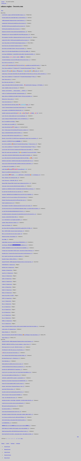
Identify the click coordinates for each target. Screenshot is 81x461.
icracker (7, 443)
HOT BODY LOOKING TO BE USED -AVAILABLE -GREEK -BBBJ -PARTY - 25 (17, 414)
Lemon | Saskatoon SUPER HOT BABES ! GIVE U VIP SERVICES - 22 (15, 118)
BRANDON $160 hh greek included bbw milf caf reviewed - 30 (13, 26)
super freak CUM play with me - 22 (8, 389)
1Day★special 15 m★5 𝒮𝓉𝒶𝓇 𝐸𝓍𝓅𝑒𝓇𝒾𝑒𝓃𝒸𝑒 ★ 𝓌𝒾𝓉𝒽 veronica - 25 (13, 349)
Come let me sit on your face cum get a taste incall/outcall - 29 (13, 403)
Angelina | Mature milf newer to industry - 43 (10, 222)
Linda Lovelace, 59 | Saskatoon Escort (9, 329)
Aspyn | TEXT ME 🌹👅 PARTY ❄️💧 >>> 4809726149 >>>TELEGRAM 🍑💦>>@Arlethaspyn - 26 (21, 174)
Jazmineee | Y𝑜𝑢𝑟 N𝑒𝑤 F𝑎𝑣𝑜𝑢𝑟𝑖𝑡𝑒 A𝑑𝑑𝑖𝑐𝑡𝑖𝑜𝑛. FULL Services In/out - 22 (14, 197)
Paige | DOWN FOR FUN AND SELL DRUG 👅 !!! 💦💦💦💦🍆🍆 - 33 (16, 104)
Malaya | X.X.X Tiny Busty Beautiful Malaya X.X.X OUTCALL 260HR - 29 (16, 51)
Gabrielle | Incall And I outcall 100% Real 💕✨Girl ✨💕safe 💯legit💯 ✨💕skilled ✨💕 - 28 (20, 113)
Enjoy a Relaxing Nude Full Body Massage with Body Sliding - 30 (14, 355)
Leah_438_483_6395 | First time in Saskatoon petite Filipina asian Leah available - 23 (17, 149)
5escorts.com (3, 3)
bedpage (2, 443)
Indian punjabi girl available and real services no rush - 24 (12, 363)
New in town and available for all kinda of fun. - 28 (11, 375)
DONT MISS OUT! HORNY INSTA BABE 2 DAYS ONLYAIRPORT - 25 (15, 428)
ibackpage (12, 443)
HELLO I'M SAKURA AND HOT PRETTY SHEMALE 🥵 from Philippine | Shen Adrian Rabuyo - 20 (21, 334)
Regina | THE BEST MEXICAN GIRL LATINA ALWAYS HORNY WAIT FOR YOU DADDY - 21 (20, 326)
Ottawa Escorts (7, 457)
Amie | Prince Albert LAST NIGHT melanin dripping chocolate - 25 (14, 42)
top (2, 10)
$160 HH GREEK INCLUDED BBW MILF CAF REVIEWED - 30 (14, 17)
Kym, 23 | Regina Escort (6, 323)
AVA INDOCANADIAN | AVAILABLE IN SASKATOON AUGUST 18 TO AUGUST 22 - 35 (19, 214)
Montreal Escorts (7, 449)
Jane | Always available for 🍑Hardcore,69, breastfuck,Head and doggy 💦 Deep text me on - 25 (19, 143)
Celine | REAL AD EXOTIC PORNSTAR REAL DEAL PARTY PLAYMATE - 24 (17, 155)
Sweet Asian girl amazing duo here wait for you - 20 (11, 411)
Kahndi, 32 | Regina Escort (7, 289)
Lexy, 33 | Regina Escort (6, 315)
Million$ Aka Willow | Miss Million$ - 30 (9, 236)
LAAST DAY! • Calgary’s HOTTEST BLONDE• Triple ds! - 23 (13, 14)
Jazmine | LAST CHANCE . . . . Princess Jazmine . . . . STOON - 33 (14, 90)
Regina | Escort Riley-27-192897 (8, 295)
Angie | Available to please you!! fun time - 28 (10, 87)
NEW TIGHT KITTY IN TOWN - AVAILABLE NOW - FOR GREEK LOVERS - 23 (17, 434)
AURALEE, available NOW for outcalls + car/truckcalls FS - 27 (13, 377)
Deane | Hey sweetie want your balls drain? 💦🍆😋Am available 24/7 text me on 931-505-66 (19, 152)
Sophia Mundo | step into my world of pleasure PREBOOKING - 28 (14, 242)
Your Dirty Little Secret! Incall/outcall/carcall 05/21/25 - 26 (13, 391)
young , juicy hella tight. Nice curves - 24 (9, 397)
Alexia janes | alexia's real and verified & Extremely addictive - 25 (14, 186)
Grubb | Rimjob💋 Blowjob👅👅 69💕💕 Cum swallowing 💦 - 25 (14, 169)
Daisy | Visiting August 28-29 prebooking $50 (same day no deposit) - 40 (15, 129)
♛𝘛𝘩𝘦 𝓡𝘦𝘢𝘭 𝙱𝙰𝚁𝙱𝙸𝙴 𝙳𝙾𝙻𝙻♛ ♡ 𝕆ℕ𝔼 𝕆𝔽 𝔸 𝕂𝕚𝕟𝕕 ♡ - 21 (13, 347)
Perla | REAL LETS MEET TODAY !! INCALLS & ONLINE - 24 (14, 48)
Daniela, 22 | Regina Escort (7, 281)
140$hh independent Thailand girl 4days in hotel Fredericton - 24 (13, 20)
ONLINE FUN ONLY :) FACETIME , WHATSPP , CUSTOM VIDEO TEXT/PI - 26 (17, 400)
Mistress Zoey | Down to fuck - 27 (8, 99)
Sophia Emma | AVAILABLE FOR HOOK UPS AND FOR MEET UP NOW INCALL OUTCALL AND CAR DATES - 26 (24, 73)
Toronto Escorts (7, 446)
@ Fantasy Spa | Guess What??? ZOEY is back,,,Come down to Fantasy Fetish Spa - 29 (18, 250)
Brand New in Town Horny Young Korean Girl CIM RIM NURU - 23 (14, 380)
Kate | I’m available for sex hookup (8, 121)
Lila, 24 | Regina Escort (6, 312)
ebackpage (18, 443)
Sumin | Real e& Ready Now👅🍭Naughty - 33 (10, 127)
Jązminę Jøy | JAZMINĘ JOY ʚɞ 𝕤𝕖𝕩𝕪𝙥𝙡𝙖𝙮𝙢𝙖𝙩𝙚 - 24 (12, 141)
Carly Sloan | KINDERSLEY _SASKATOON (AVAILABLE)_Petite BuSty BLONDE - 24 (18, 54)
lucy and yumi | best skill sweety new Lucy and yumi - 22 (12, 191)
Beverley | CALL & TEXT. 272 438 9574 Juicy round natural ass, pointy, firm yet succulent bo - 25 (20, 138)
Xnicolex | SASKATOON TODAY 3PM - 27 (10, 216)
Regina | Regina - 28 (5, 337)
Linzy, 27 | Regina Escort (6, 301)
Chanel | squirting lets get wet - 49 (8, 202)
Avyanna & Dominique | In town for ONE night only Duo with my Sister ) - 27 (16, 59)
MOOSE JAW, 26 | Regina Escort (8, 267)
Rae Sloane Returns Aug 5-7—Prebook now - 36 (11, 358)
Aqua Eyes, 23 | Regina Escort (7, 273)
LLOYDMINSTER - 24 (6, 422)
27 (16, 438)
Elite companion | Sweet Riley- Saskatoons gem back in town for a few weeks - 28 (17, 37)
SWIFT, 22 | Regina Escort (7, 298)
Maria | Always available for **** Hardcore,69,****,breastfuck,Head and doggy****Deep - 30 (19, 76)
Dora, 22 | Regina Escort (6, 317)
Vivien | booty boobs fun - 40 (7, 101)
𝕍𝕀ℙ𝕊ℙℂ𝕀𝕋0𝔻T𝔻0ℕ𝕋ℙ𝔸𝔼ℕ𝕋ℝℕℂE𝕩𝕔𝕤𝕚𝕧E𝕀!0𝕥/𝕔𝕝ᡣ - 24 (13, 366)
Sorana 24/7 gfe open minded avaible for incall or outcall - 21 (13, 383)
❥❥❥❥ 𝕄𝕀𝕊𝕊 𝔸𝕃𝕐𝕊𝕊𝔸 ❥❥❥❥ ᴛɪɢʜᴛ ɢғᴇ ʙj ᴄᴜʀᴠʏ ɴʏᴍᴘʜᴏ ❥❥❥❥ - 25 (16, 425)
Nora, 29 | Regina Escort (6, 309)
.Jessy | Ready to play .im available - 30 (9, 124)
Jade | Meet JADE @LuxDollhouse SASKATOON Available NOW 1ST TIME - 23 (17, 228)
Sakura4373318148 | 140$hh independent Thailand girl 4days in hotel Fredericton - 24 (17, 341)
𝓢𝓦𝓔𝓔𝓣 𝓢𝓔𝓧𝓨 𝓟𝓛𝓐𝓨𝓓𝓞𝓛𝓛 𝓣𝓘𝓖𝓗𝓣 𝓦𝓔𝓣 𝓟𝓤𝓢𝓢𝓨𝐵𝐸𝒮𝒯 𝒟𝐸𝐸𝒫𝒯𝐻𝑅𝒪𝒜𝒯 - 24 (16, 372)
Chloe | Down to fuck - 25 (6, 79)
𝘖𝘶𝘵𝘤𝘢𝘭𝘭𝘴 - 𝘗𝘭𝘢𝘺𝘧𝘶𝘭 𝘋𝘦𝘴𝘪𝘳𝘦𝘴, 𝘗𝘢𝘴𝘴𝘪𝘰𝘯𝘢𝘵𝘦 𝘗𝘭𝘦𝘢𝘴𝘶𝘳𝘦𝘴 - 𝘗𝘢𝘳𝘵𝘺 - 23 (13, 386)
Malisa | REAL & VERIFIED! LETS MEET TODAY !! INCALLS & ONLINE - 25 (17, 96)
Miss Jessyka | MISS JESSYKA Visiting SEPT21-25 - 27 (12, 135)
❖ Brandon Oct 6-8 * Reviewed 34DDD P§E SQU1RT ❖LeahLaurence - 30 (16, 34)
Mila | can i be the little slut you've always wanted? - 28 (12, 233)
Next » (22, 438)
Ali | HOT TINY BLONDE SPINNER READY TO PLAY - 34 (13, 211)
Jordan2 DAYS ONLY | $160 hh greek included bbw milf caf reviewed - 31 (15, 40)
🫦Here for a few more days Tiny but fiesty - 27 (10, 352)
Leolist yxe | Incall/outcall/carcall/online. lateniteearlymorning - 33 (14, 93)
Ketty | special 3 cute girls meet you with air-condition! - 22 (13, 256)
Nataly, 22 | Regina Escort (7, 287)
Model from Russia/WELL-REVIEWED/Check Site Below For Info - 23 (15, 431)
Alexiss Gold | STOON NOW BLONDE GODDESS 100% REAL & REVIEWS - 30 (17, 163)
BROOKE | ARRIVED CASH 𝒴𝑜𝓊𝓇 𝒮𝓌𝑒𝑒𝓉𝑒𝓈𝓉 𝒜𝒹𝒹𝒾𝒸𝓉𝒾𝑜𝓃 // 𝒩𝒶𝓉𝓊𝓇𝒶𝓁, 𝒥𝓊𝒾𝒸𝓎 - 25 (16, 344)
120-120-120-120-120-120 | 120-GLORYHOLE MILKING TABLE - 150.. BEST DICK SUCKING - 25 (21, 208)
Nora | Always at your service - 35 (8, 62)
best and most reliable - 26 (6, 408)
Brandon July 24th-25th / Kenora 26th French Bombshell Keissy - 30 (14, 31)
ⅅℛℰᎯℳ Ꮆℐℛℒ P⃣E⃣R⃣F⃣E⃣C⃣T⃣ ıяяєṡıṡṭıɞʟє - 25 (12, 369)
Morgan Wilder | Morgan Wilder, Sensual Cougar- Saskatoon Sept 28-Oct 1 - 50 (16, 183)
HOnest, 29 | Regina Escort (7, 292)
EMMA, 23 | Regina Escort (7, 320)
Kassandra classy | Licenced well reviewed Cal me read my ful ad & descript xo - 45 (17, 253)
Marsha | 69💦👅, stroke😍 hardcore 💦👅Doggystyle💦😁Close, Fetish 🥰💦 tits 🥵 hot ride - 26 (20, 70)
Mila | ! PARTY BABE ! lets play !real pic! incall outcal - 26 (13, 230)
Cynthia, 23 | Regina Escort (7, 284)
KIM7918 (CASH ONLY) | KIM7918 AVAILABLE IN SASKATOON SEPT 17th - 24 (17, 160)
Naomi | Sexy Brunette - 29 (7, 225)
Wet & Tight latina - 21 (6, 361)
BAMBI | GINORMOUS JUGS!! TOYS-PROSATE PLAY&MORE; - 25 (15, 247)
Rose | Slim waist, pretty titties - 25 (8, 82)
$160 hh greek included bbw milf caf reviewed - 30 (11, 28)
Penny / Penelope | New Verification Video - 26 (10, 177)
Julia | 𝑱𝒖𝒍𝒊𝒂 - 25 (5, 239)
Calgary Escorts (7, 452)
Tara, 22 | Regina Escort (6, 306)
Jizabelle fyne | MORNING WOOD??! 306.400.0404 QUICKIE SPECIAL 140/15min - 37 (18, 188)
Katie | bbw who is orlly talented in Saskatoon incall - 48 (12, 45)
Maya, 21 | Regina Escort (6, 303)
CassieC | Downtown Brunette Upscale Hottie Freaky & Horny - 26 (14, 107)
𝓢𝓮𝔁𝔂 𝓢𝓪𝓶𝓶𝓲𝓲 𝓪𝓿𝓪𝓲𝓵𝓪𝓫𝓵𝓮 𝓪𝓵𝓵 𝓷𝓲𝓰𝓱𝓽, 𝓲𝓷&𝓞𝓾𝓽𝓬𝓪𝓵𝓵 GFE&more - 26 (14, 417)
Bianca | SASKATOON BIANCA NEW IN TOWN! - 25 (12, 132)
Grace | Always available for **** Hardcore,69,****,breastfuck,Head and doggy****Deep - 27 (19, 146)
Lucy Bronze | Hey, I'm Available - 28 (9, 166)
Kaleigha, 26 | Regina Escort (7, 270)
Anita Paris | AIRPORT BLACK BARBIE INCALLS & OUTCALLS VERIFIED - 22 (17, 194)
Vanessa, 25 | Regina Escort (7, 275)
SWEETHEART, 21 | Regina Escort (8, 264)
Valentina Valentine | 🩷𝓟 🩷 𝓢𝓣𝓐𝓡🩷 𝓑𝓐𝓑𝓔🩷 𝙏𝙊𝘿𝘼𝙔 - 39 (13, 56)
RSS (78, 436)
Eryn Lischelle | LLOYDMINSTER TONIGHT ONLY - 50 (12, 110)
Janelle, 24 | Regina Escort (7, 278)
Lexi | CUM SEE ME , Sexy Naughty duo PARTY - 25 (12, 219)
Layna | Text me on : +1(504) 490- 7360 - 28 (10, 180)
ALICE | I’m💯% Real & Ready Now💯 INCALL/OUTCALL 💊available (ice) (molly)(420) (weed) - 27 (21, 65)
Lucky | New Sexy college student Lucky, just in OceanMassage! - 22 (14, 115)
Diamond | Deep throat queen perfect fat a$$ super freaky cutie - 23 (14, 200)
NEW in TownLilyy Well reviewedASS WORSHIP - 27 (12, 394)
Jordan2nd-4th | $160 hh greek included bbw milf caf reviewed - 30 (14, 23)
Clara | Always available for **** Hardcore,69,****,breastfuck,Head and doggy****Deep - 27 (19, 68)
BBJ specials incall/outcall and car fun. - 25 (10, 405)
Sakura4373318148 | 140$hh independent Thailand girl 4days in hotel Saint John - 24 (17, 261)
